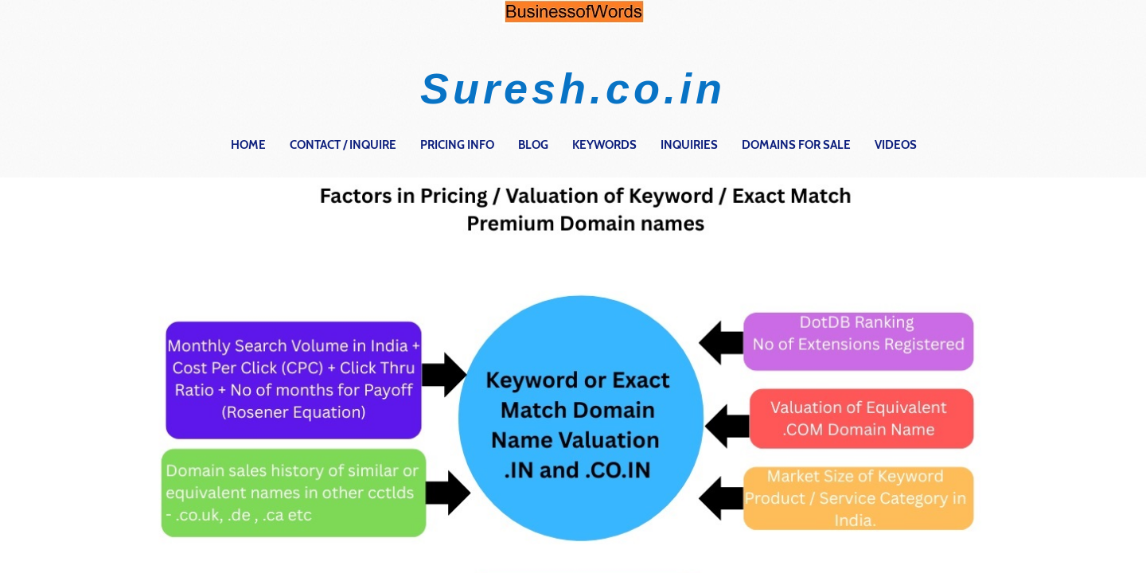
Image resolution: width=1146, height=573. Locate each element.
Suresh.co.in (573, 88)
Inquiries (689, 145)
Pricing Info (457, 145)
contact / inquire (343, 145)
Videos (896, 145)
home (248, 145)
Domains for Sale (796, 145)
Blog (533, 145)
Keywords (604, 145)
